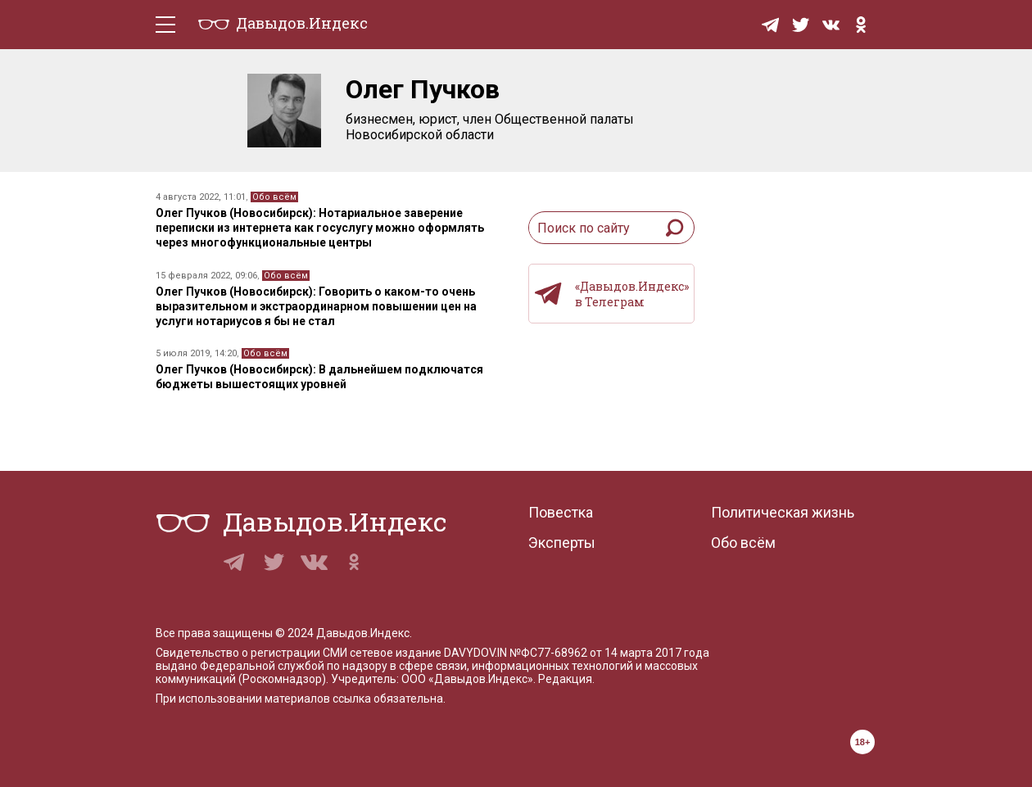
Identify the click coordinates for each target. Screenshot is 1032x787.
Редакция (565, 678)
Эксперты (561, 542)
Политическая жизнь (782, 512)
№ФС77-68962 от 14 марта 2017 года (609, 652)
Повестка (560, 512)
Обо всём (274, 197)
